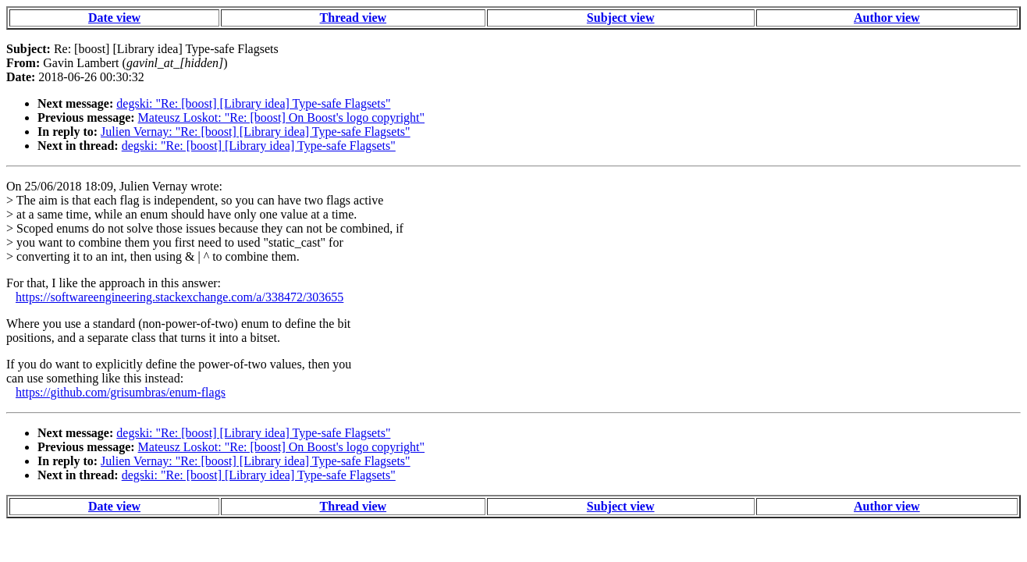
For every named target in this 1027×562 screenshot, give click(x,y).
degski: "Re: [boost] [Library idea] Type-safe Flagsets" (253, 103)
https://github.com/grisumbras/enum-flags (121, 392)
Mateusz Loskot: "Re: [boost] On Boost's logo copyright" (281, 117)
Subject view (621, 17)
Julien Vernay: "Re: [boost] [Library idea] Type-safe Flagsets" (255, 131)
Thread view (353, 17)
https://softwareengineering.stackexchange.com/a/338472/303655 (179, 297)
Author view (887, 17)
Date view (114, 17)
